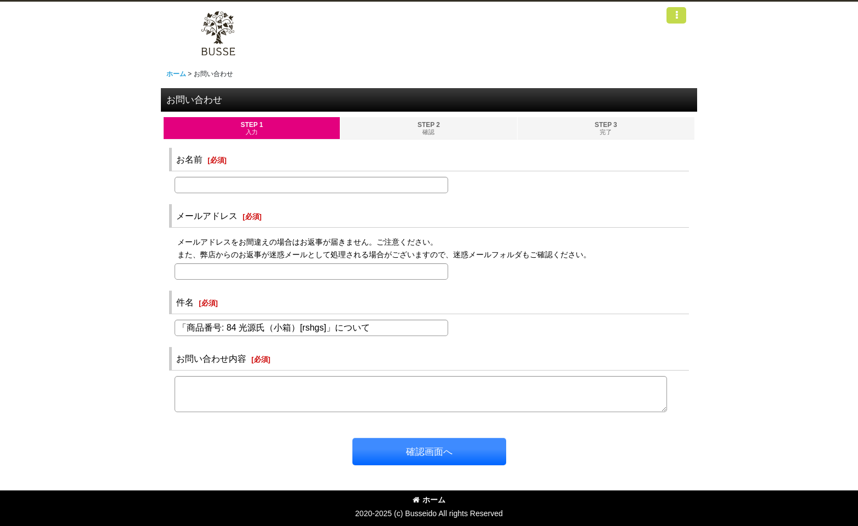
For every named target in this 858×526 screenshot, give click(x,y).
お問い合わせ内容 (211, 358)
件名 (185, 302)
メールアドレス (206, 216)
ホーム (429, 499)
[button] (676, 15)
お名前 (189, 159)
